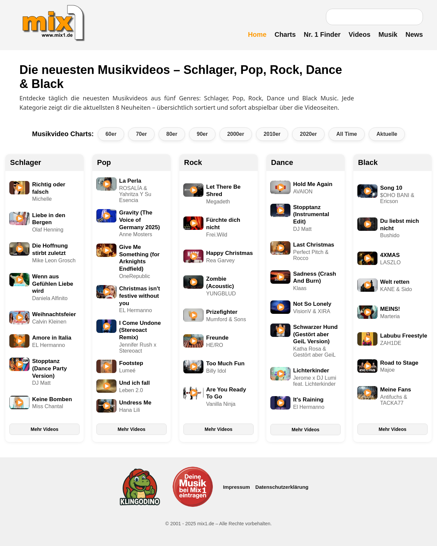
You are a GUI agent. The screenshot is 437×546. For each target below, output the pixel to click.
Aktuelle (386, 134)
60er (110, 134)
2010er (272, 134)
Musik (388, 34)
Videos (359, 34)
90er (202, 134)
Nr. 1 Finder (322, 34)
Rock (193, 162)
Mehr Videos (45, 429)
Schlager (25, 162)
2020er (308, 134)
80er (171, 134)
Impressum (236, 487)
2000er (235, 134)
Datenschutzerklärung (282, 487)
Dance (282, 162)
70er (141, 134)
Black (368, 162)
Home (257, 34)
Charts (284, 34)
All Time (346, 134)
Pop (104, 162)
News (414, 34)
